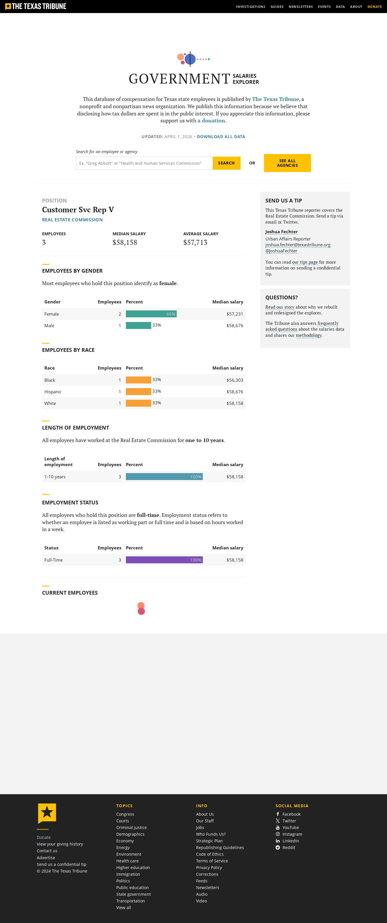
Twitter (286, 821)
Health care (127, 861)
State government (133, 894)
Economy (125, 841)
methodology (308, 335)
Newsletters (207, 887)
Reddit (285, 847)
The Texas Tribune (275, 99)
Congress (125, 814)
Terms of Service (212, 861)
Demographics (130, 834)
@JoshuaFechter (281, 251)
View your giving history (60, 844)
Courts (122, 821)
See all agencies (287, 163)
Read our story (279, 307)
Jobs (200, 827)
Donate (44, 837)
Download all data (221, 136)
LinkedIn (287, 841)
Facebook (288, 814)
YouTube (287, 827)
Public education (132, 887)
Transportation (130, 901)
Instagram (289, 834)
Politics (123, 881)
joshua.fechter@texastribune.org (297, 244)
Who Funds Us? (211, 834)
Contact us (47, 850)
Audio (201, 894)
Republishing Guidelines (220, 847)
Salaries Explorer (246, 78)
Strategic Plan (209, 841)
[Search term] (144, 163)
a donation (211, 120)
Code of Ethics (210, 854)
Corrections (207, 874)
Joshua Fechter (281, 231)
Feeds (201, 881)
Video (201, 901)
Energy (123, 847)
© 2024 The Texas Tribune (62, 871)
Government (180, 78)
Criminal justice (131, 827)
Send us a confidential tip (61, 864)
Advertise (46, 857)
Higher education (133, 867)
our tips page (305, 262)
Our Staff (205, 821)
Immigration (128, 874)
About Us (205, 814)
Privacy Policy (209, 867)
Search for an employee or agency (106, 151)
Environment (128, 854)
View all (123, 907)
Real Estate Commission (72, 219)
